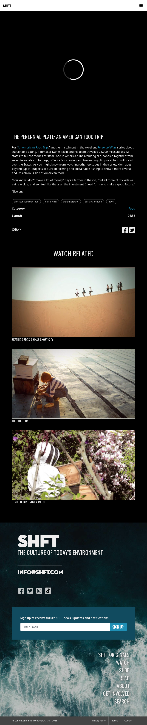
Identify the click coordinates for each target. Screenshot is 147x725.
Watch (122, 662)
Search (121, 701)
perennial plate (70, 201)
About (123, 685)
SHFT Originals (113, 654)
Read (124, 678)
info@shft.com (40, 572)
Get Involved (116, 693)
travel (111, 201)
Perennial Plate (107, 147)
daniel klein (50, 201)
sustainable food (93, 201)
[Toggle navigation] (141, 5)
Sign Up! (118, 627)
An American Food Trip (33, 147)
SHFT (7, 6)
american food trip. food (26, 201)
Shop (124, 670)
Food (131, 208)
